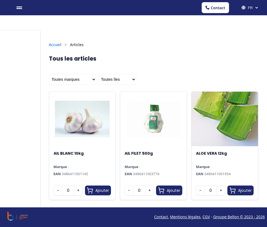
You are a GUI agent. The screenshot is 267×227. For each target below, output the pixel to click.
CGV (206, 216)
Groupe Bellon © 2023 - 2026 (239, 216)
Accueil (55, 44)
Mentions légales (185, 216)
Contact (215, 7)
